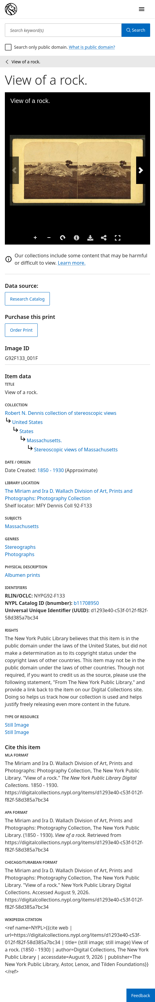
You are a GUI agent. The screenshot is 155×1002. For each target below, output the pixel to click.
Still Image (17, 725)
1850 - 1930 (50, 470)
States (26, 431)
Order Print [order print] (21, 330)
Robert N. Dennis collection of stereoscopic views (60, 413)
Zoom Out (49, 237)
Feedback (140, 995)
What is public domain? (92, 47)
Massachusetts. (44, 440)
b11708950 (86, 603)
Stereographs (20, 547)
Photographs (19, 554)
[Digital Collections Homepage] (11, 9)
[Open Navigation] (141, 9)
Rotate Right (62, 237)
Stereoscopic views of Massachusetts (76, 449)
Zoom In (35, 237)
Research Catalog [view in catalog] (27, 299)
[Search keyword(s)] (63, 30)
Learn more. (71, 262)
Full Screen (117, 237)
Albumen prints (22, 575)
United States (27, 422)
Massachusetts (22, 526)
